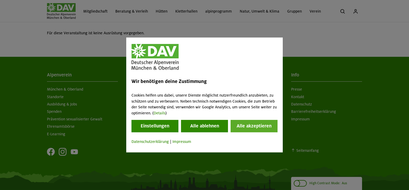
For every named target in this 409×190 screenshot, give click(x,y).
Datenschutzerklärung (150, 141)
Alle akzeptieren (254, 126)
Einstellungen (155, 126)
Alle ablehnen (204, 126)
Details (159, 113)
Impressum (181, 141)
